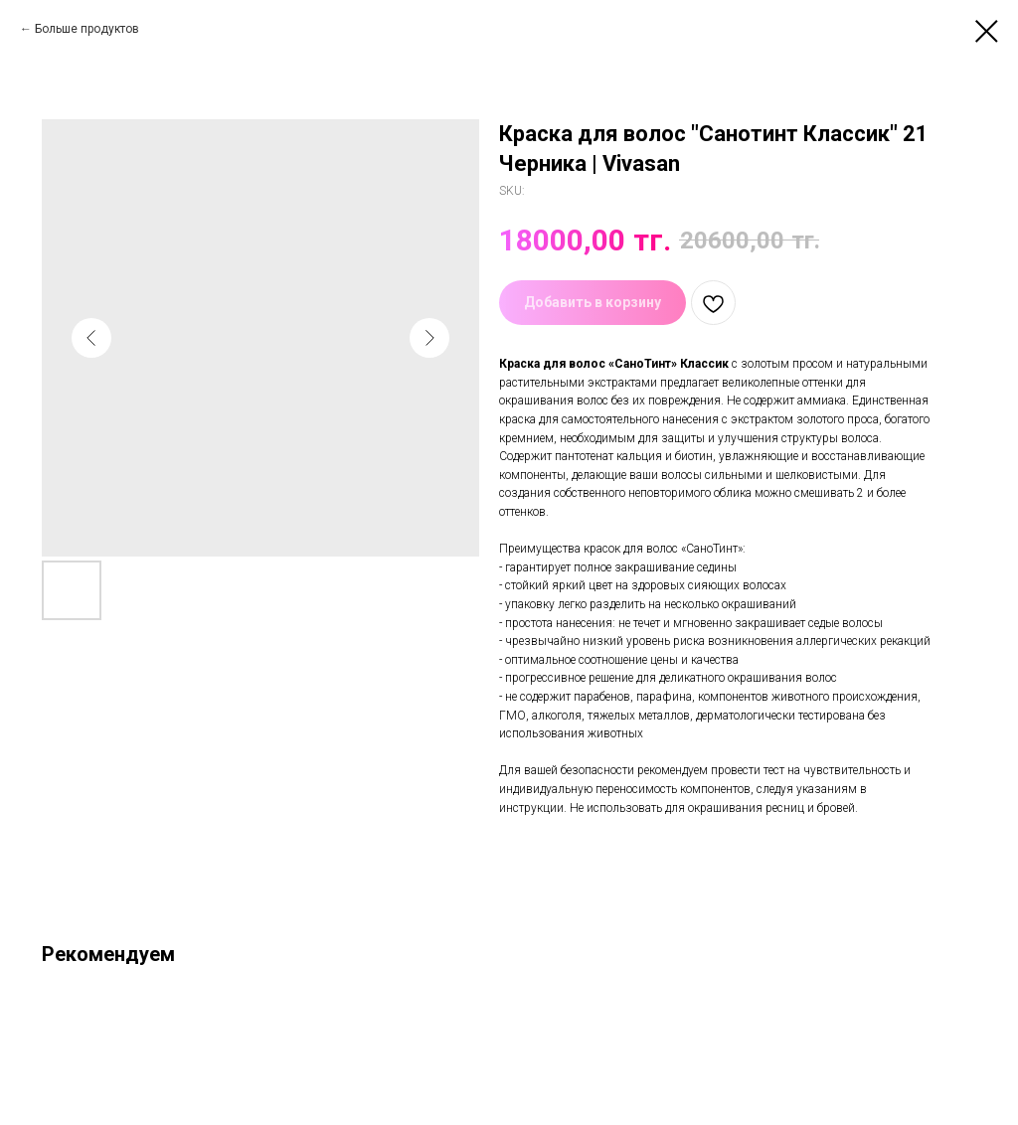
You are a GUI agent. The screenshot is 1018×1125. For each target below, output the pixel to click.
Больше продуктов (87, 29)
